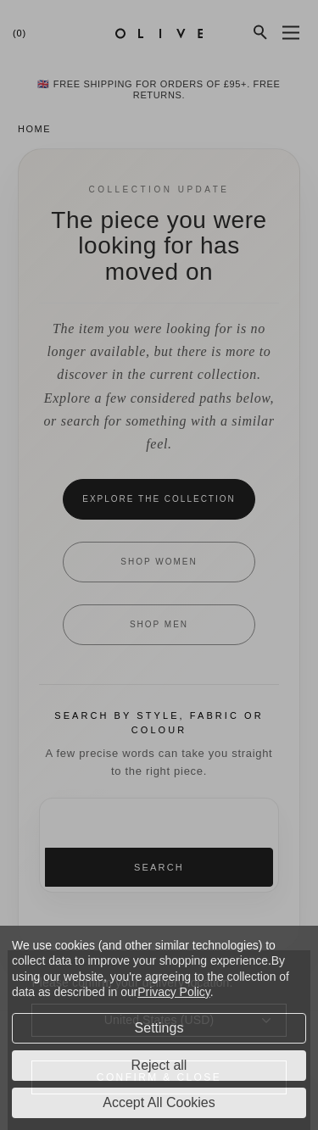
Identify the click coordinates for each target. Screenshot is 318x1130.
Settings (159, 1028)
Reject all (159, 1065)
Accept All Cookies (159, 1102)
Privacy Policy (173, 992)
